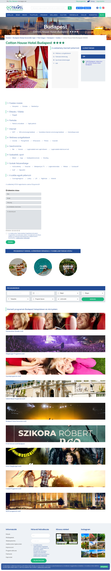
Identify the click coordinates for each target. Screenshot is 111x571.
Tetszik (61, 542)
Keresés (93, 299)
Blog (102, 15)
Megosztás (73, 542)
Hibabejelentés (11, 541)
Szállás (10, 15)
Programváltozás (11, 550)
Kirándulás (73, 15)
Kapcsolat (9, 557)
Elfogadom (104, 566)
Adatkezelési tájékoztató (14, 544)
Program (43, 15)
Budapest (50, 38)
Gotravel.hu (65, 535)
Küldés (10, 242)
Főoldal (8, 38)
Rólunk (8, 534)
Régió (18, 15)
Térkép (90, 1)
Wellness (53, 15)
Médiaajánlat (10, 537)
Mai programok (80, 1)
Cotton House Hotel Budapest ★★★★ (36, 43)
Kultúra (63, 15)
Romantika (93, 15)
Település (34, 15)
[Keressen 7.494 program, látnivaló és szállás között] (49, 8)
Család (83, 15)
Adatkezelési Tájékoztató (23, 238)
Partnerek (9, 554)
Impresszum (10, 547)
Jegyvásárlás (100, 1)
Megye (24, 15)
